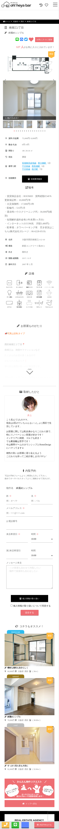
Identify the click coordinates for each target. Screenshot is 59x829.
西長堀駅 (36, 166)
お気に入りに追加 (44, 40)
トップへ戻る (29, 804)
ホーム (6, 21)
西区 (22, 21)
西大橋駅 (42, 163)
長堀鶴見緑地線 (29, 163)
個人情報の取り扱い (29, 598)
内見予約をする (44, 825)
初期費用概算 (35, 179)
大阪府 (15, 21)
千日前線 (26, 166)
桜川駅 (35, 169)
